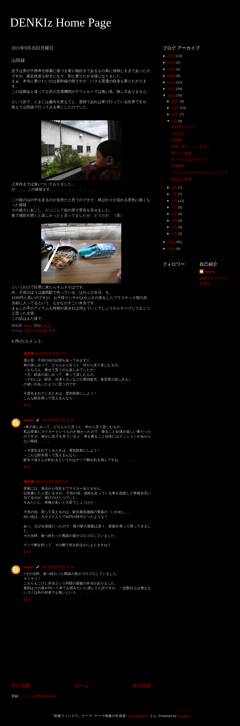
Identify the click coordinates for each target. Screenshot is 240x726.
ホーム (81, 685)
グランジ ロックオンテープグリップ (199, 173)
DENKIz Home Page (60, 22)
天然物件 (178, 166)
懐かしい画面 (181, 153)
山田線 (176, 140)
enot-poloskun (138, 716)
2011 (172, 95)
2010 (172, 242)
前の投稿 (141, 685)
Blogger (183, 716)
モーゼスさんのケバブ (188, 159)
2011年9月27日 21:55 (58, 420)
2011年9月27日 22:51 (52, 482)
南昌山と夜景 (181, 179)
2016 (172, 69)
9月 (175, 121)
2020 (172, 62)
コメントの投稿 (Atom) (38, 696)
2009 (172, 248)
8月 (175, 187)
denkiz (29, 420)
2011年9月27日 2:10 (51, 353)
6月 (175, 201)
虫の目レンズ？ (183, 127)
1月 (175, 233)
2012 (172, 89)
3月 (175, 220)
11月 (176, 108)
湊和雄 (29, 353)
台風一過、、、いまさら (190, 146)
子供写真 (40, 331)
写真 (52, 331)
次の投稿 (20, 685)
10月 (176, 114)
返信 (27, 405)
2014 (172, 76)
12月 (176, 101)
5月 (175, 207)
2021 (172, 56)
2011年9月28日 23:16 (58, 567)
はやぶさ (178, 133)
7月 (175, 194)
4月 (175, 214)
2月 (175, 227)
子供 (27, 331)
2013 (172, 82)
